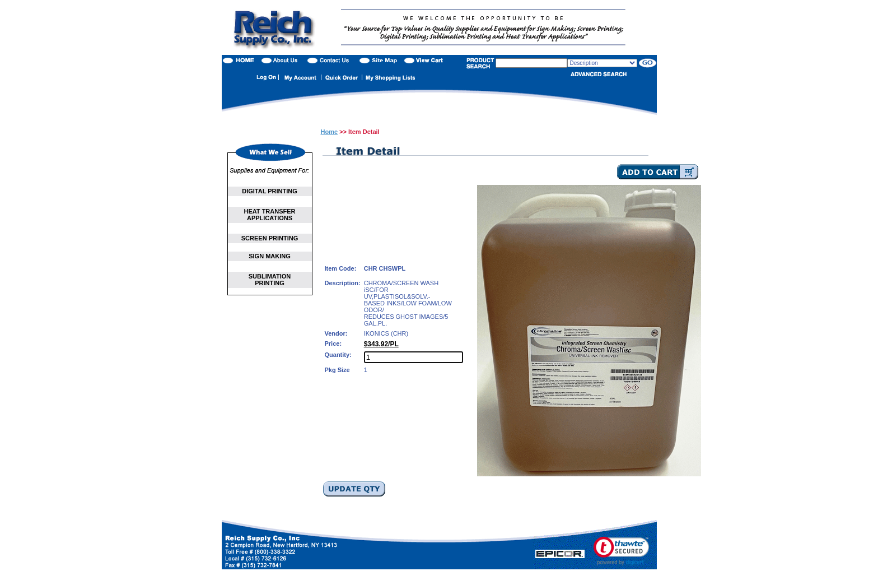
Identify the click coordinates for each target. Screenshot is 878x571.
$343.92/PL (381, 344)
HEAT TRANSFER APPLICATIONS (269, 214)
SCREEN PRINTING (269, 238)
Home (329, 131)
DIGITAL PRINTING (269, 191)
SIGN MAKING (270, 256)
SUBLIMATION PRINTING (270, 279)
